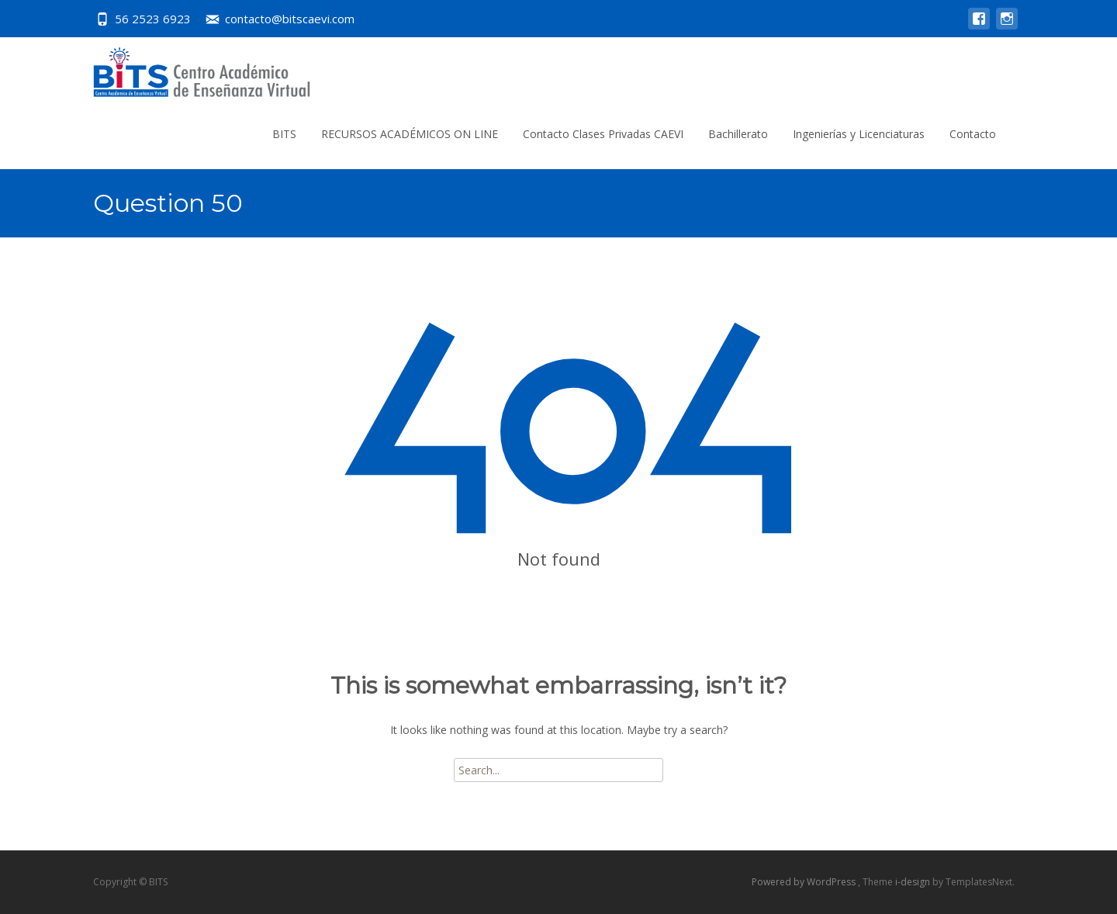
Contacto (972, 133)
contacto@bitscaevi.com (289, 18)
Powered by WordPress (805, 881)
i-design (913, 881)
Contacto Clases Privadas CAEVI (603, 133)
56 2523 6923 (153, 18)
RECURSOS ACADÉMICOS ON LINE (409, 133)
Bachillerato (738, 133)
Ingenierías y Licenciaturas (859, 133)
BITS (284, 133)
